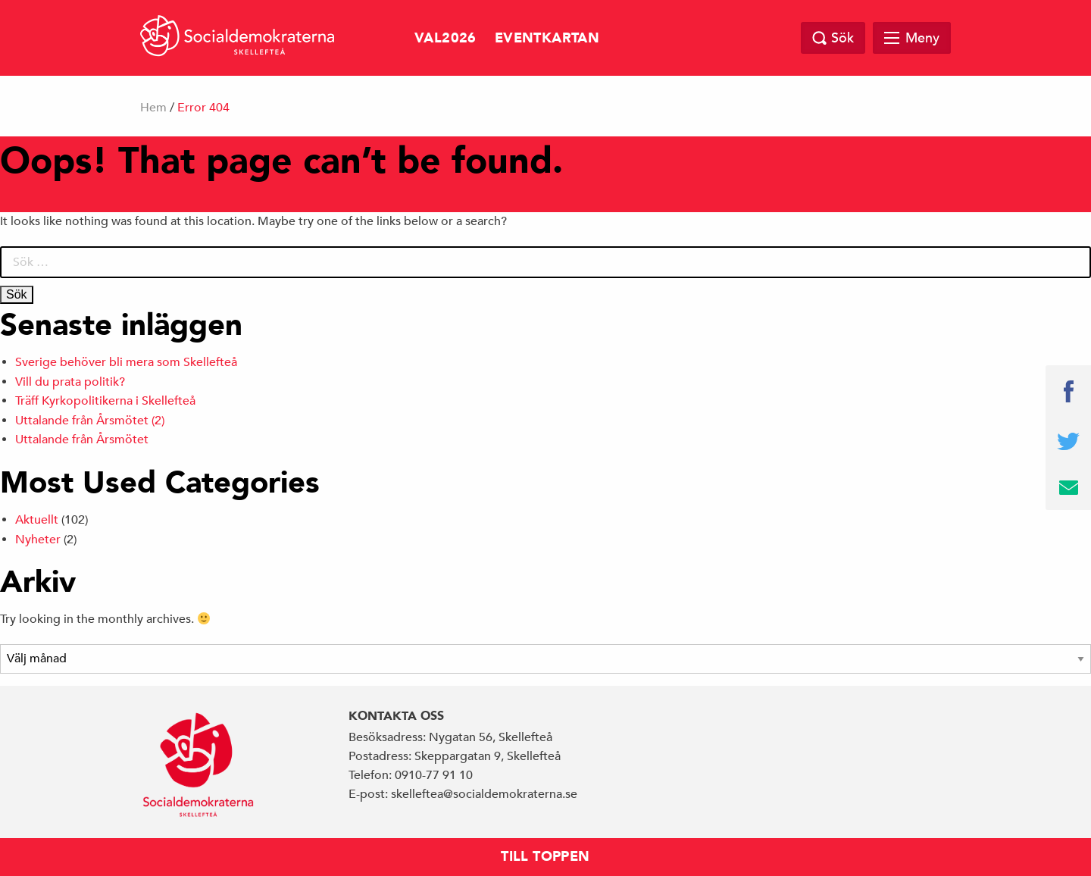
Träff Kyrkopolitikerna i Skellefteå (105, 400)
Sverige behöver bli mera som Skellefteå (126, 362)
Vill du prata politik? (70, 382)
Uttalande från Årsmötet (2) (89, 420)
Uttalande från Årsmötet (81, 439)
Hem (153, 107)
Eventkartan (547, 38)
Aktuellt (36, 519)
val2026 (445, 38)
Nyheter (38, 539)
